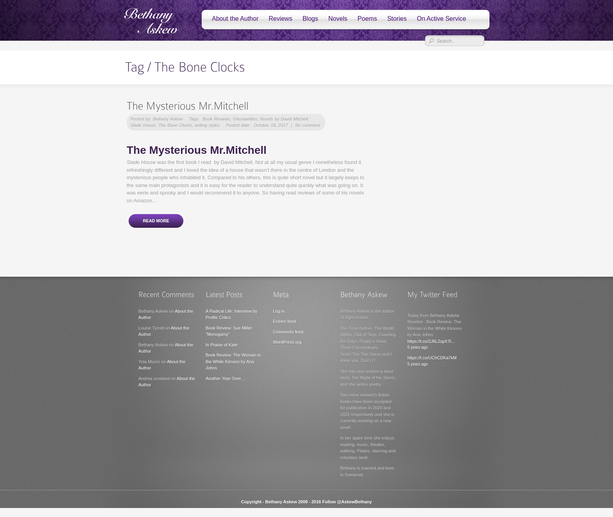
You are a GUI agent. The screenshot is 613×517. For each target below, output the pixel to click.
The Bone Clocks (175, 125)
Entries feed (284, 321)
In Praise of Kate (221, 344)
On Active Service (441, 18)
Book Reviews (216, 119)
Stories (397, 18)
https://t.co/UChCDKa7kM (432, 357)
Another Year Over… (226, 378)
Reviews (280, 18)
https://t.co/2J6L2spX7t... (431, 341)
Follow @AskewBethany (347, 501)
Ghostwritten (245, 119)
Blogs (310, 18)
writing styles (207, 125)
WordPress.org (287, 342)
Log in (279, 311)
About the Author (235, 18)
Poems (367, 18)
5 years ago (417, 347)
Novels (338, 18)
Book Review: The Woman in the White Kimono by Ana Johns (233, 361)
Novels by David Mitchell (284, 119)
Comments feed (288, 332)
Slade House (143, 125)
